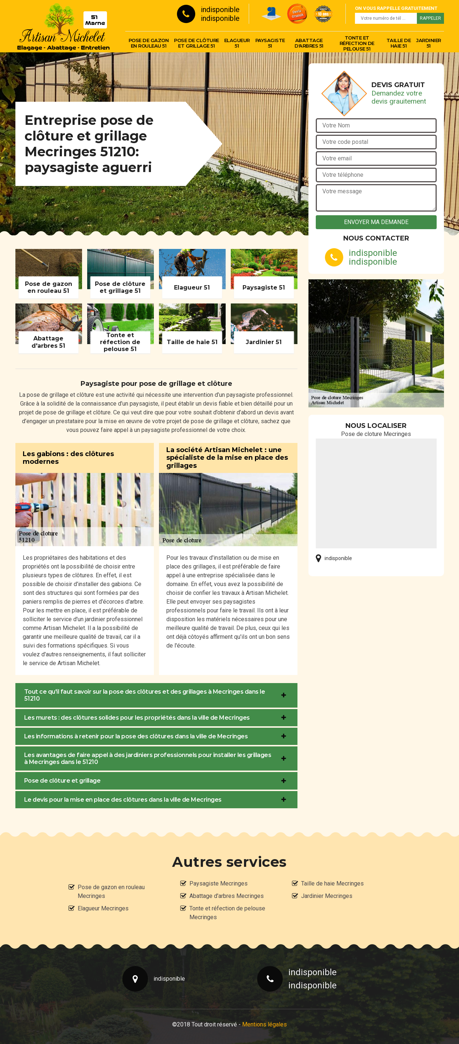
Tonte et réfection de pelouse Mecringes (227, 913)
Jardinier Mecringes (326, 895)
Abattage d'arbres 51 (309, 43)
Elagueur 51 (237, 43)
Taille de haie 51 (398, 43)
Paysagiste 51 (270, 43)
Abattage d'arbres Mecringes (226, 895)
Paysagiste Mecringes (218, 883)
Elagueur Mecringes (103, 908)
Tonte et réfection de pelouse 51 (357, 43)
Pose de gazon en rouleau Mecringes (111, 891)
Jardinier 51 (428, 43)
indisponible (220, 9)
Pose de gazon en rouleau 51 (149, 43)
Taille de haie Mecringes (332, 883)
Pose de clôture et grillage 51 (196, 43)
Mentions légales (264, 1024)
